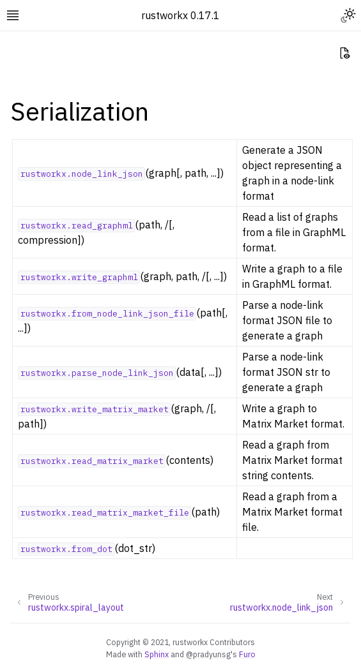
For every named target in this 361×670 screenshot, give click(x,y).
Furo (247, 654)
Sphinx (156, 654)
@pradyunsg (208, 654)
